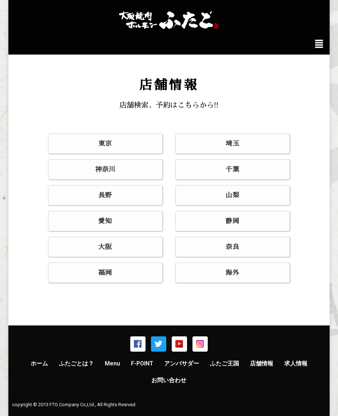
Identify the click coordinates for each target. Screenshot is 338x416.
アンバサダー (181, 363)
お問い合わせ (168, 380)
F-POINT (142, 363)
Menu (112, 363)
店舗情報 (261, 363)
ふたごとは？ (76, 363)
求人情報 (295, 363)
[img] (319, 43)
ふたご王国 (224, 363)
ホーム (39, 363)
